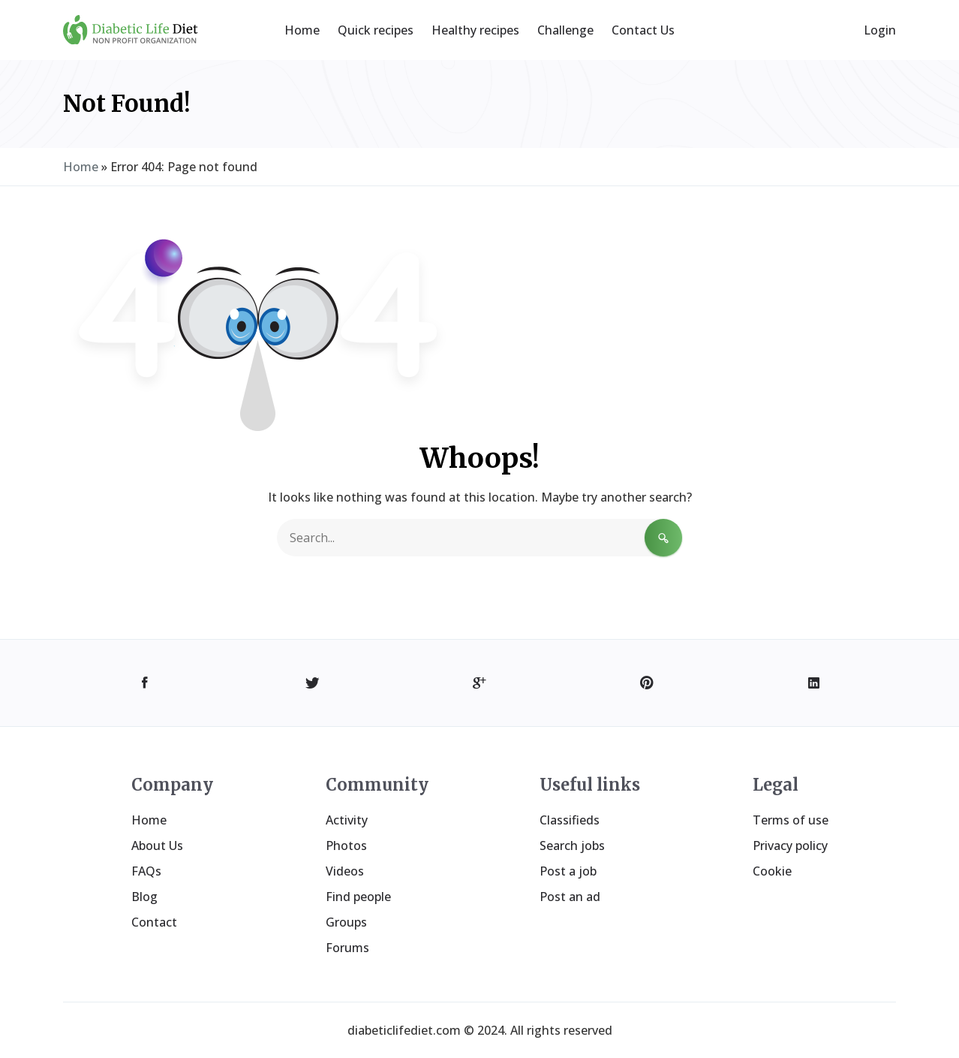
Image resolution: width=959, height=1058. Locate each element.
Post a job (568, 871)
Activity (347, 820)
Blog (144, 896)
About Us (157, 845)
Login (880, 30)
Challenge (565, 30)
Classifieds (570, 820)
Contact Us (643, 30)
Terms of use (790, 820)
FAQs (146, 871)
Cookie (772, 871)
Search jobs (572, 845)
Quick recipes (375, 30)
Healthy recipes (475, 30)
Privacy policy (790, 845)
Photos (346, 845)
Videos (345, 871)
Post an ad (570, 896)
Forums (347, 947)
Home (302, 30)
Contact (154, 922)
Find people (358, 896)
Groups (346, 922)
